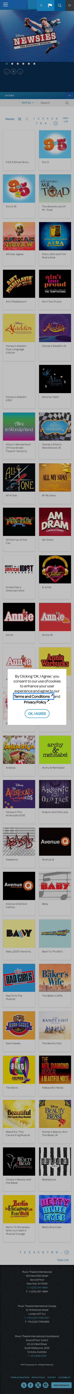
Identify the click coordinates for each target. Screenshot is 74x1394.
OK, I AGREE (37, 713)
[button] (50, 5)
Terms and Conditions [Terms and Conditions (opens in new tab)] (32, 696)
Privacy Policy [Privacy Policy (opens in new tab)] (35, 702)
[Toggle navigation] (4, 4)
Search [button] (59, 5)
